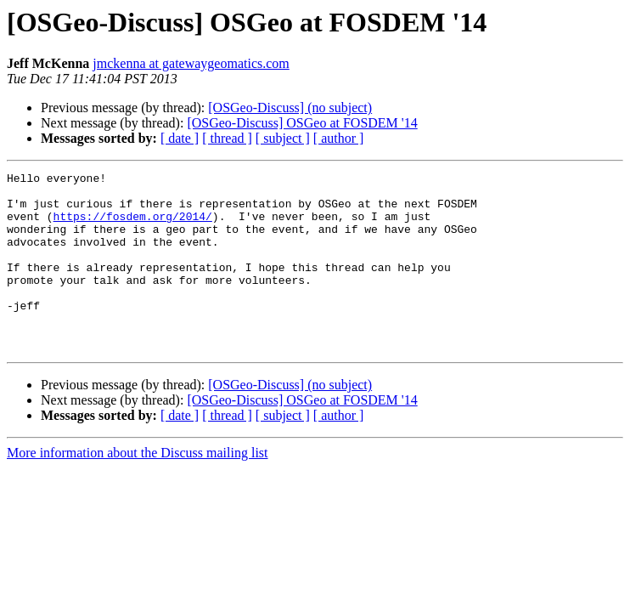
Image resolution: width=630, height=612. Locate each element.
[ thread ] (227, 138)
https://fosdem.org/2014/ (132, 226)
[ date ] (179, 138)
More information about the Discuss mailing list (137, 488)
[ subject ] (283, 138)
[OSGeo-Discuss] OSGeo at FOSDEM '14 (302, 123)
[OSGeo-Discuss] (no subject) (290, 107)
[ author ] (338, 138)
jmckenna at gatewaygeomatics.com (191, 63)
